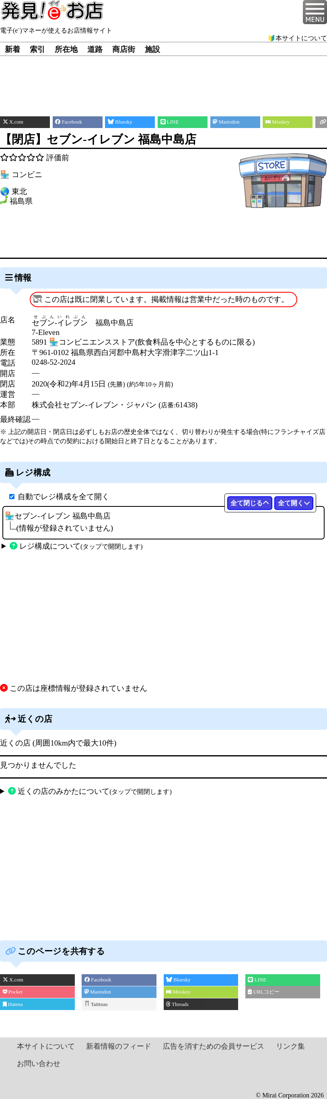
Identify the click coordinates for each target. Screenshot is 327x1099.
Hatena (13, 1004)
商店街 (123, 49)
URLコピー (263, 992)
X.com (13, 980)
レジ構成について (76, 546)
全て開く (294, 503)
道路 (95, 49)
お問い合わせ (38, 1064)
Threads (177, 1004)
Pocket (13, 992)
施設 (152, 49)
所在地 (66, 49)
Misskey (178, 992)
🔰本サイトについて (297, 38)
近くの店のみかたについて (89, 791)
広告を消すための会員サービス (213, 1046)
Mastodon (97, 992)
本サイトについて (46, 1046)
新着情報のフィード (118, 1046)
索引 (37, 49)
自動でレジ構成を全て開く (63, 496)
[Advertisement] (163, 80)
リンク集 (290, 1046)
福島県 (21, 201)
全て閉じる (249, 503)
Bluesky (178, 980)
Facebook (97, 980)
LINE (257, 980)
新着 (12, 49)
